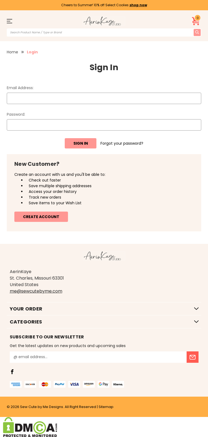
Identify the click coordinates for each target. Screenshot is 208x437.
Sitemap (106, 406)
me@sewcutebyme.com (36, 291)
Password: (16, 114)
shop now (138, 5)
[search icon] (197, 32)
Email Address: (20, 87)
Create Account (41, 216)
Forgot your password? (121, 143)
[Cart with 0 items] (196, 21)
